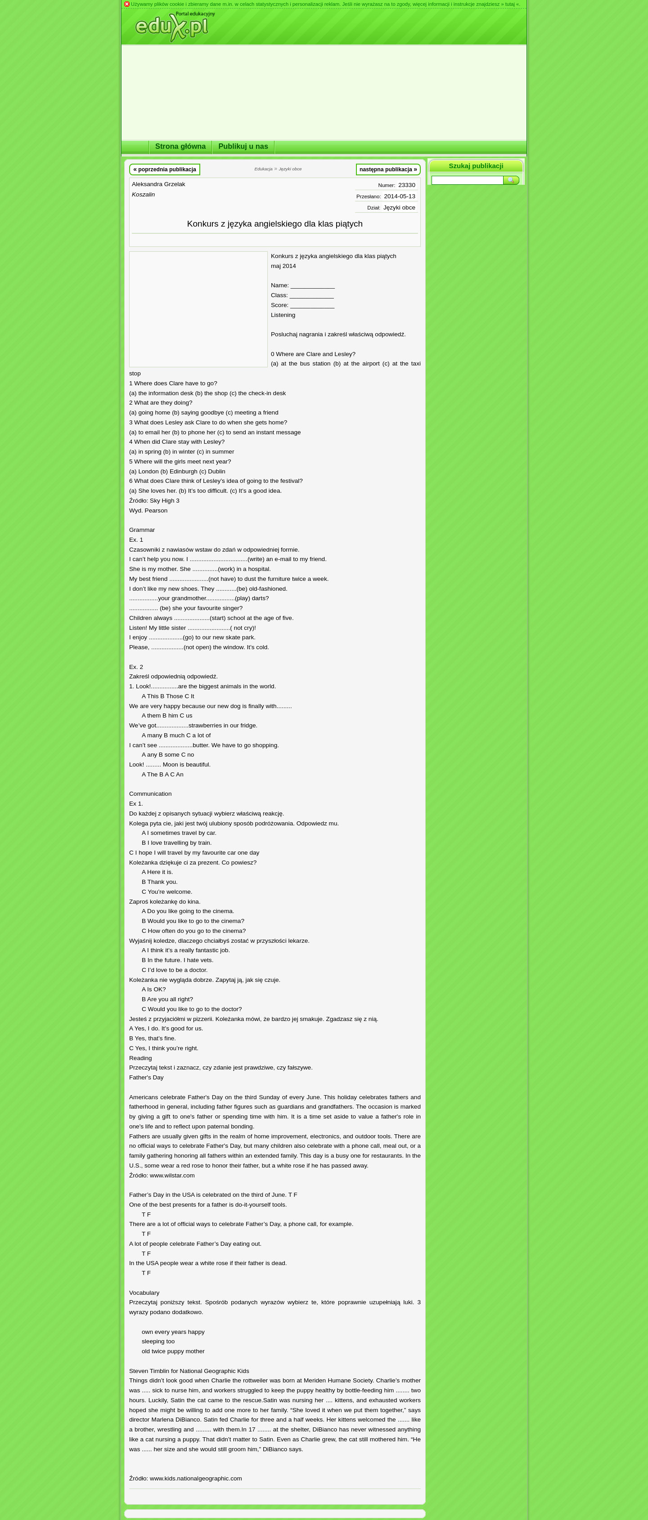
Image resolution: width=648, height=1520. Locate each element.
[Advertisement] (198, 309)
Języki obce (399, 207)
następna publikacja (388, 169)
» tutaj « (510, 4)
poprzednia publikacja (164, 169)
